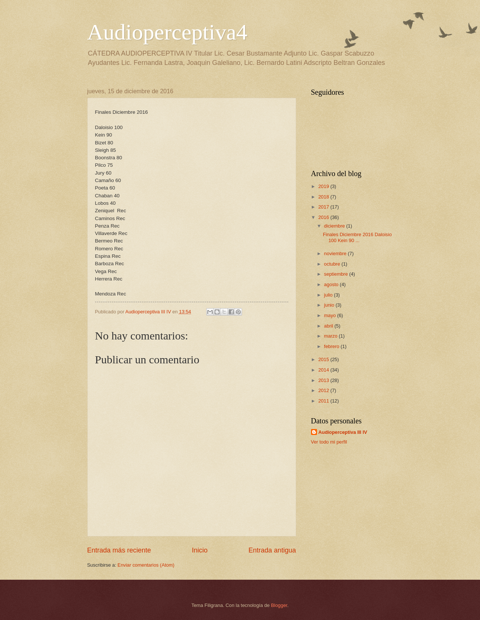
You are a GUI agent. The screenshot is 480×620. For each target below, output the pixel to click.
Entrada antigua (272, 550)
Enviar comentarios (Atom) (145, 565)
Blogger (279, 605)
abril (329, 326)
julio (329, 295)
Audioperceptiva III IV (343, 432)
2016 (324, 217)
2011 (324, 401)
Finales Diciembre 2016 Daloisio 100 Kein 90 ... (357, 237)
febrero (332, 346)
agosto (332, 284)
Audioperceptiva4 (167, 32)
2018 (324, 197)
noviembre (336, 253)
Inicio (199, 550)
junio (330, 305)
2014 (324, 370)
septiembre (336, 274)
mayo (330, 315)
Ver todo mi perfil (329, 442)
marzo (331, 336)
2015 (324, 359)
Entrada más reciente (119, 550)
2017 (324, 207)
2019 (324, 186)
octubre (333, 264)
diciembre (335, 226)
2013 (324, 380)
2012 (324, 390)
